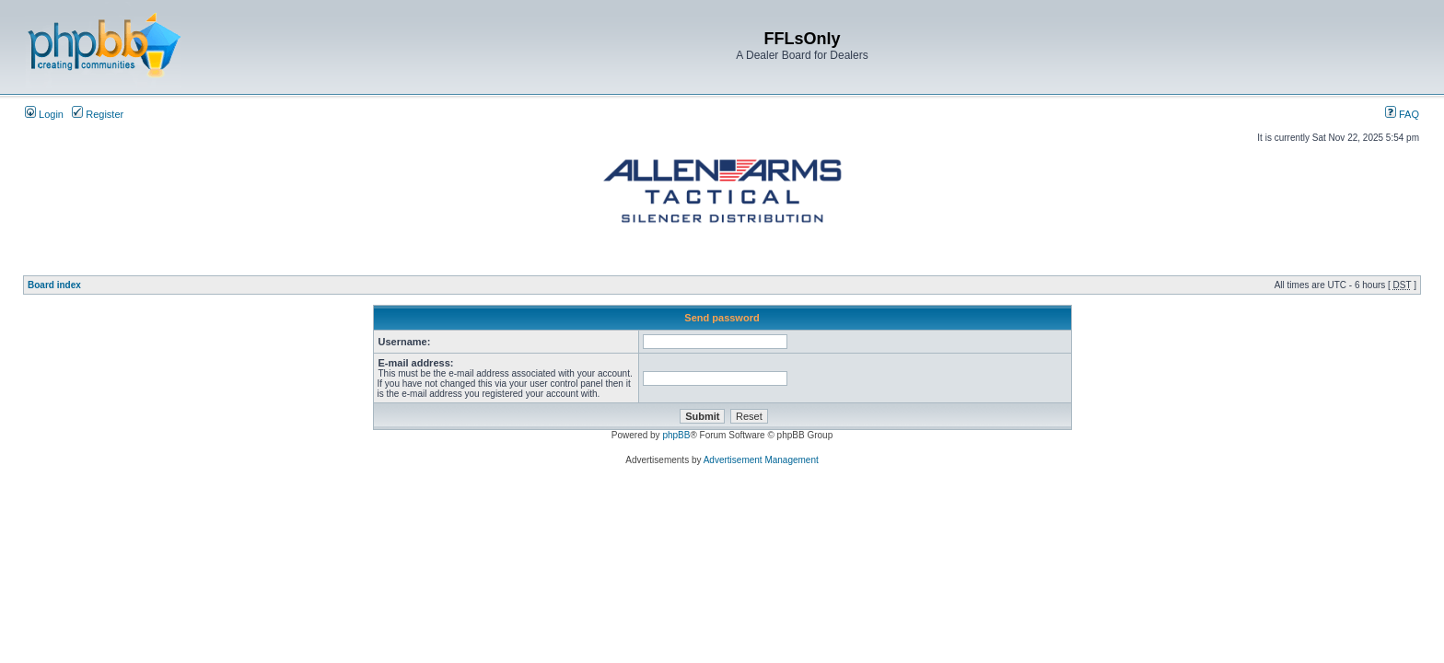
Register (97, 114)
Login (44, 114)
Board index (54, 285)
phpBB (676, 435)
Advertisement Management (761, 460)
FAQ (1402, 114)
